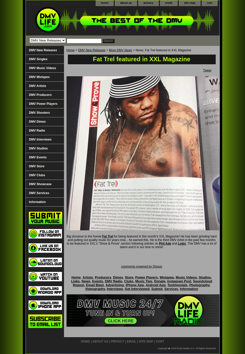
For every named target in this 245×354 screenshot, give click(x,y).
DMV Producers (40, 95)
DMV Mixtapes (39, 77)
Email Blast (95, 285)
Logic (182, 243)
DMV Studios (38, 148)
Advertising (115, 285)
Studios (205, 277)
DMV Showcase (40, 184)
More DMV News (120, 50)
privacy (148, 2)
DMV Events (38, 157)
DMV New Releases (91, 50)
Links (75, 281)
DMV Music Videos (42, 68)
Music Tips (143, 281)
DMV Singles (38, 59)
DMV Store (37, 166)
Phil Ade (165, 243)
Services (171, 289)
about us (126, 2)
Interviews (115, 289)
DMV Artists (37, 86)
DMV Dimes (37, 121)
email (168, 2)
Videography (95, 289)
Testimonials (177, 285)
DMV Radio (37, 130)
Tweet (207, 70)
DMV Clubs (37, 175)
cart (209, 2)
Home (71, 50)
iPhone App (135, 285)
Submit (157, 289)
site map (190, 2)
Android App (155, 285)
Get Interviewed (137, 289)
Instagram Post (179, 281)
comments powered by (141, 266)
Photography (199, 285)
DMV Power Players (43, 104)
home (104, 2)
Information (37, 202)
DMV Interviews (40, 139)
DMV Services (39, 193)
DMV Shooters (39, 113)
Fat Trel (107, 236)
